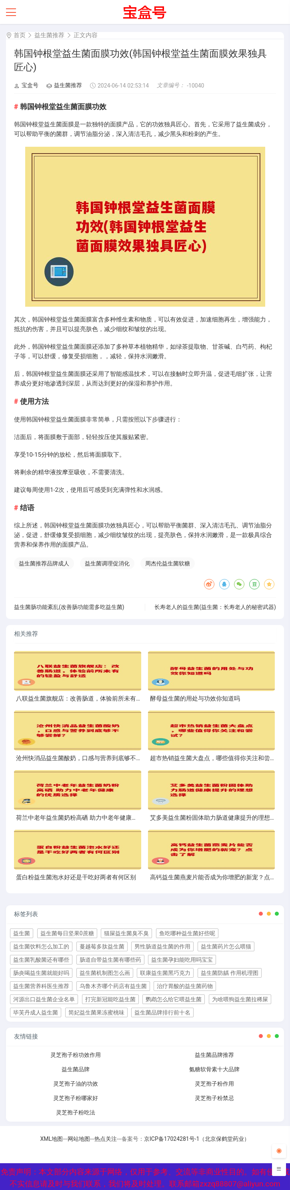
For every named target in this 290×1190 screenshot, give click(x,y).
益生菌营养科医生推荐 (41, 986)
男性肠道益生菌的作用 (162, 946)
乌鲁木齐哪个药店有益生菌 (113, 986)
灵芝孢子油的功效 (75, 1083)
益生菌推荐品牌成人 (44, 563)
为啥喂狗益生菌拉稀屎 (240, 999)
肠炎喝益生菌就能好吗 (41, 973)
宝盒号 (26, 85)
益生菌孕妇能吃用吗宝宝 (182, 959)
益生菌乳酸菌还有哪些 (41, 959)
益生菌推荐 (49, 35)
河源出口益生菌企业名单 (44, 999)
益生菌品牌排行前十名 (162, 1012)
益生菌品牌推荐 (214, 1055)
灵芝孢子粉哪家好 (75, 1098)
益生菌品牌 (76, 1069)
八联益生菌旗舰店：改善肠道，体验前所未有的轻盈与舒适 (94, 698)
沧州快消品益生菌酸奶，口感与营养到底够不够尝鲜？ (88, 758)
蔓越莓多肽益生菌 (102, 946)
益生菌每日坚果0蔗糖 (67, 933)
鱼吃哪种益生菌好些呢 (187, 933)
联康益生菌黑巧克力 (165, 973)
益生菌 (21, 933)
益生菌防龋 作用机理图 (229, 973)
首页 (20, 35)
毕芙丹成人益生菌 (35, 1012)
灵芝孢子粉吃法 (75, 1112)
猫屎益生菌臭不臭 (126, 933)
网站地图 (79, 1139)
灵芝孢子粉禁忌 (214, 1098)
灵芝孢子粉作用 (214, 1083)
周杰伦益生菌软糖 (167, 563)
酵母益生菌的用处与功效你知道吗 (195, 698)
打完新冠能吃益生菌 (110, 999)
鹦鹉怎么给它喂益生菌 (174, 999)
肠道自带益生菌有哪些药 (110, 959)
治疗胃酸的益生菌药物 (185, 986)
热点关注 (105, 1139)
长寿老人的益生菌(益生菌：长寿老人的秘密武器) (215, 607)
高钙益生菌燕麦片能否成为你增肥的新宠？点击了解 (219, 877)
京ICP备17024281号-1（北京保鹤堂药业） (197, 1139)
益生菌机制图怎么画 (105, 973)
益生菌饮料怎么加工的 (41, 946)
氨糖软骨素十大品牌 (214, 1069)
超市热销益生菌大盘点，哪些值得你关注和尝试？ (216, 758)
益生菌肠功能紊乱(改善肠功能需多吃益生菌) (69, 607)
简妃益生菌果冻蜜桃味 (96, 1012)
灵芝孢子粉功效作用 (75, 1055)
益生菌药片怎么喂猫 (226, 946)
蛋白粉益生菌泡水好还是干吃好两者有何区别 (76, 877)
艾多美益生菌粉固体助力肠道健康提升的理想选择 (216, 817)
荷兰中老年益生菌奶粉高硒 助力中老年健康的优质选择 (89, 817)
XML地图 (51, 1139)
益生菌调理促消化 (107, 563)
